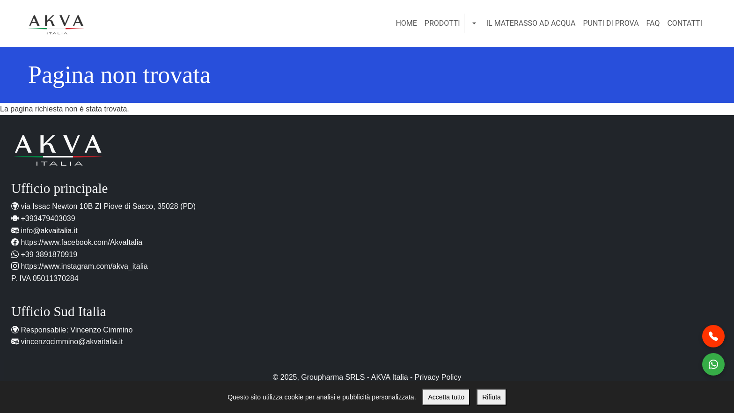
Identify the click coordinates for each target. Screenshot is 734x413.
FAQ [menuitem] (653, 23)
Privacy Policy (438, 377)
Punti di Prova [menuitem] (611, 23)
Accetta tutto (446, 397)
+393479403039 (48, 218)
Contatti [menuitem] (684, 23)
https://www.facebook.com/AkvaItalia (81, 242)
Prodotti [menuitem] (442, 23)
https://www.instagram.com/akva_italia (84, 266)
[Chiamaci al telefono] (713, 336)
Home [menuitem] (406, 23)
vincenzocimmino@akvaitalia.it (72, 342)
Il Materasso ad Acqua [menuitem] (531, 23)
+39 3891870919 (49, 254)
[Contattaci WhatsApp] (713, 364)
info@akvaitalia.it (49, 231)
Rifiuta (491, 397)
